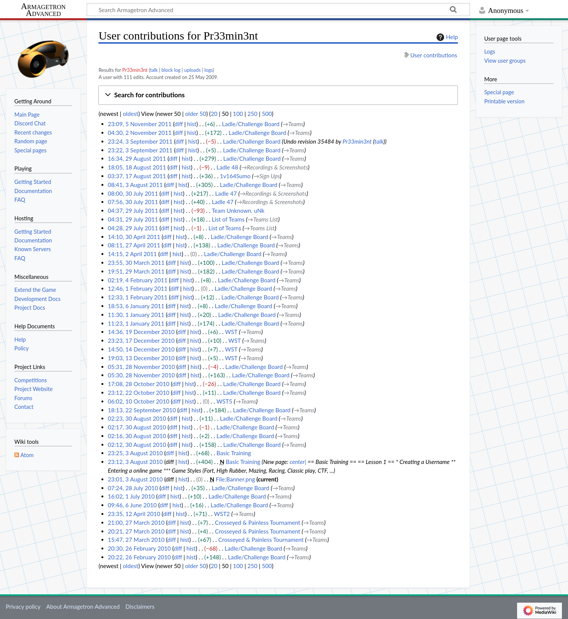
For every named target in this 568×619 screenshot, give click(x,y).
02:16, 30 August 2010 (137, 435)
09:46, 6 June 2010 (132, 505)
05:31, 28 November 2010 (141, 366)
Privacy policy (23, 606)
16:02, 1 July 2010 (131, 496)
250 (252, 113)
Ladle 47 (226, 193)
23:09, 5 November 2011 (140, 123)
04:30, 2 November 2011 (140, 132)
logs (208, 70)
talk (154, 70)
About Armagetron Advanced (83, 606)
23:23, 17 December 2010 (141, 340)
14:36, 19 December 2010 (141, 331)
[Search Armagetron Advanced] (278, 9)
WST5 (225, 401)
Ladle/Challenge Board (250, 123)
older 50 (195, 113)
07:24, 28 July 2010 (133, 487)
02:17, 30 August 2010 (137, 427)
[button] (278, 95)
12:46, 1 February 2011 (138, 288)
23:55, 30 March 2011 (136, 262)
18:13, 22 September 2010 (142, 410)
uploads (192, 70)
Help (446, 37)
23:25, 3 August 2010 (135, 453)
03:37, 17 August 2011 (137, 176)
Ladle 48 (227, 167)
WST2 (222, 513)
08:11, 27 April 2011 (134, 245)
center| (298, 461)
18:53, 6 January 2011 (136, 305)
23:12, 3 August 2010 (135, 461)
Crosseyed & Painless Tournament (257, 522)
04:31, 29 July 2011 (133, 219)
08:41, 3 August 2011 (135, 184)
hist (191, 123)
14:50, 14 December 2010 (141, 349)
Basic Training (234, 453)
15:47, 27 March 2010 (136, 539)
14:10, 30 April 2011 (134, 236)
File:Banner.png (235, 479)
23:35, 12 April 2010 (134, 513)
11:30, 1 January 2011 (136, 314)
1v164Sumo (235, 176)
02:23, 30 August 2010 (137, 418)
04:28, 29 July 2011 (133, 228)
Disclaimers (139, 606)
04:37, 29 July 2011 (133, 210)
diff (178, 123)
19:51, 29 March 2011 (136, 271)
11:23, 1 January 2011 (136, 323)
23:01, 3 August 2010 (135, 479)
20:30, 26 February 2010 (139, 548)
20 (214, 113)
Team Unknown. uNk (238, 210)
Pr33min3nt (135, 70)
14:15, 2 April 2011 (132, 253)
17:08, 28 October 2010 (138, 383)
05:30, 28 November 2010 (141, 375)
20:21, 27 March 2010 (136, 531)
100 (238, 113)
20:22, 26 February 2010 (139, 557)
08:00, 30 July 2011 (133, 193)
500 (267, 113)
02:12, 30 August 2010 (137, 444)
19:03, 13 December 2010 (141, 358)
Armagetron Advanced (43, 10)
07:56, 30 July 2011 (133, 201)
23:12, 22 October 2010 (138, 392)
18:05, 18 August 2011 (137, 167)
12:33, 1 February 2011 (138, 297)
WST (231, 331)
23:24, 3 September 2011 (140, 141)
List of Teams (228, 219)
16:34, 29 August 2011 (137, 158)
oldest (130, 113)
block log (170, 70)
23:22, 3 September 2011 (140, 150)
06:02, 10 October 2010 (138, 401)
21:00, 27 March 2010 (136, 522)
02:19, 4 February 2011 (138, 280)
